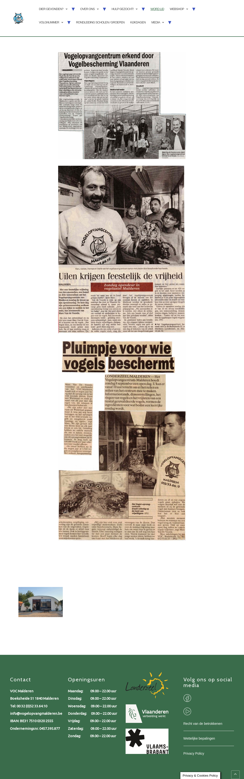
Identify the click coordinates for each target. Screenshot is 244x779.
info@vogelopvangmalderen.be (36, 713)
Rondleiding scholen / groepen (100, 22)
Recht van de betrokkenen (202, 724)
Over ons (87, 9)
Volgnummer (49, 22)
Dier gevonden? (51, 9)
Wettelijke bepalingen (199, 738)
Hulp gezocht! (122, 9)
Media (155, 22)
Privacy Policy (193, 753)
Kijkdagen (138, 22)
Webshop (177, 9)
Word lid (157, 9)
